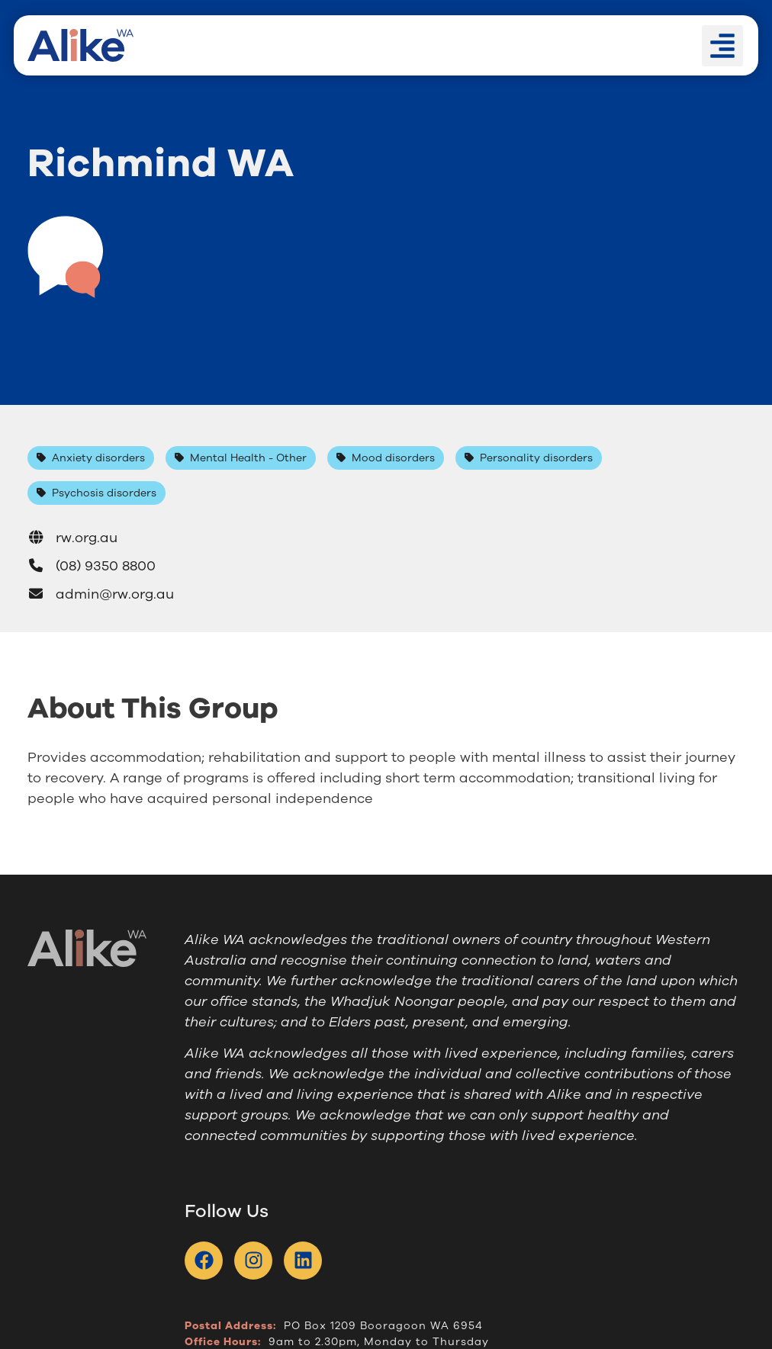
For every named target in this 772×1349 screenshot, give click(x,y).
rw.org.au (72, 537)
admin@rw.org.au (100, 594)
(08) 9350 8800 (91, 566)
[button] (722, 45)
